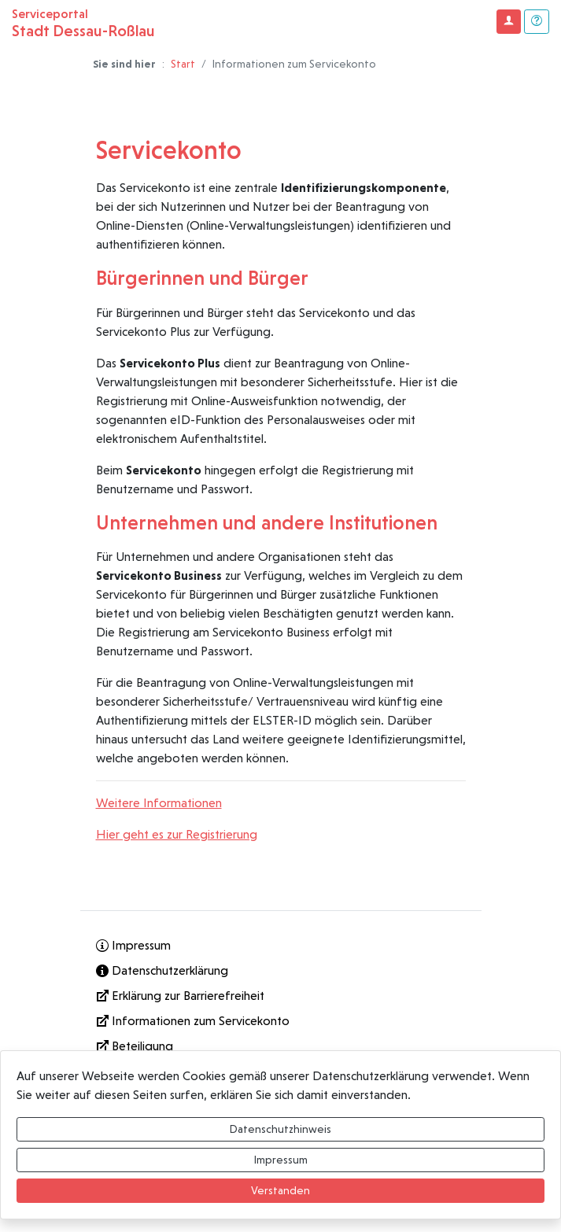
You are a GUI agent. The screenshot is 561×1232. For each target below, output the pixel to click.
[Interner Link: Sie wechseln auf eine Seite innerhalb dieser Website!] (281, 945)
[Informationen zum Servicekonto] (281, 1021)
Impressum (281, 1159)
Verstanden (280, 1190)
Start (183, 63)
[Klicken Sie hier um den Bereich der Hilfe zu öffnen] (536, 21)
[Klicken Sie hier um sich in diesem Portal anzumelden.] (508, 21)
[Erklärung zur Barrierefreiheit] (281, 996)
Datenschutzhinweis (280, 1129)
